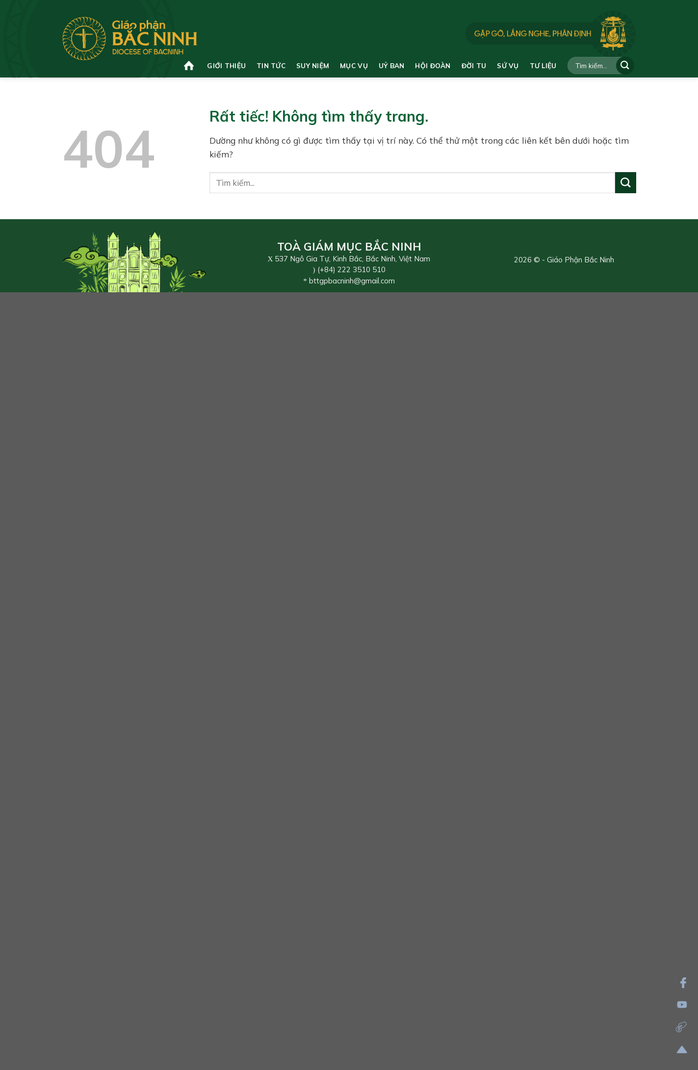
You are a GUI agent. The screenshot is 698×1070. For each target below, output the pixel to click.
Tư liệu (543, 65)
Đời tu (474, 65)
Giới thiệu (226, 65)
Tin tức (271, 65)
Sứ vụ (507, 65)
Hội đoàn (432, 65)
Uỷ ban (392, 65)
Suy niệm (312, 65)
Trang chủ (189, 65)
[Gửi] (625, 65)
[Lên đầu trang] (682, 1049)
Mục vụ (354, 65)
